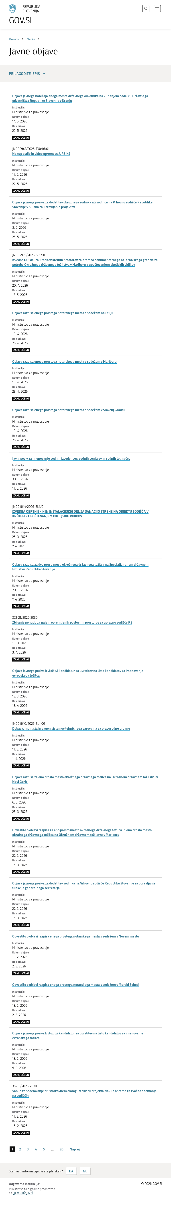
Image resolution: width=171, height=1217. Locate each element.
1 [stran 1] (12, 1149)
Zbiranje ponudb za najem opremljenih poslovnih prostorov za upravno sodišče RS (72, 622)
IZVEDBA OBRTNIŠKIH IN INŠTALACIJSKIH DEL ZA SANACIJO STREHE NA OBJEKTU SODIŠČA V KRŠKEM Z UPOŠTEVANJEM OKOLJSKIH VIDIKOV (80, 513)
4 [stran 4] (36, 1149)
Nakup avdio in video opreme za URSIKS (41, 153)
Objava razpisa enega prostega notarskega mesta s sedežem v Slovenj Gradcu (68, 409)
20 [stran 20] (61, 1149)
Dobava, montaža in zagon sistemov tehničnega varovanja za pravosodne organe (71, 728)
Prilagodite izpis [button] (28, 74)
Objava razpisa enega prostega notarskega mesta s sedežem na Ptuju (62, 312)
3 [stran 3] (28, 1149)
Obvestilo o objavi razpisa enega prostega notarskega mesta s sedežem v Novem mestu (75, 936)
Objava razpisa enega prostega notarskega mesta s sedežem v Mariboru (64, 361)
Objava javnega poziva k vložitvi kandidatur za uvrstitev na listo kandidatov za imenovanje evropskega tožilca (77, 673)
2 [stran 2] (20, 1149)
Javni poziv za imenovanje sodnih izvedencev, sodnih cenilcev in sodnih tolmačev (71, 458)
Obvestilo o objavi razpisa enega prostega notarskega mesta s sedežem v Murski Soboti (75, 984)
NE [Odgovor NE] (85, 1171)
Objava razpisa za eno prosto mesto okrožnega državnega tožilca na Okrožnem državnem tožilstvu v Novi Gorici (85, 779)
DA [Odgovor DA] (71, 1171)
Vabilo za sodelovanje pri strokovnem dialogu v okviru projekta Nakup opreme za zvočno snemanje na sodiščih (84, 1093)
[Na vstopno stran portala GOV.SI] (31, 14)
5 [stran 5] (44, 1149)
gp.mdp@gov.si (23, 1193)
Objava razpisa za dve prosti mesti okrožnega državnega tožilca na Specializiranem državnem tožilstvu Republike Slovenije (80, 566)
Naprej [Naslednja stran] (75, 1149)
